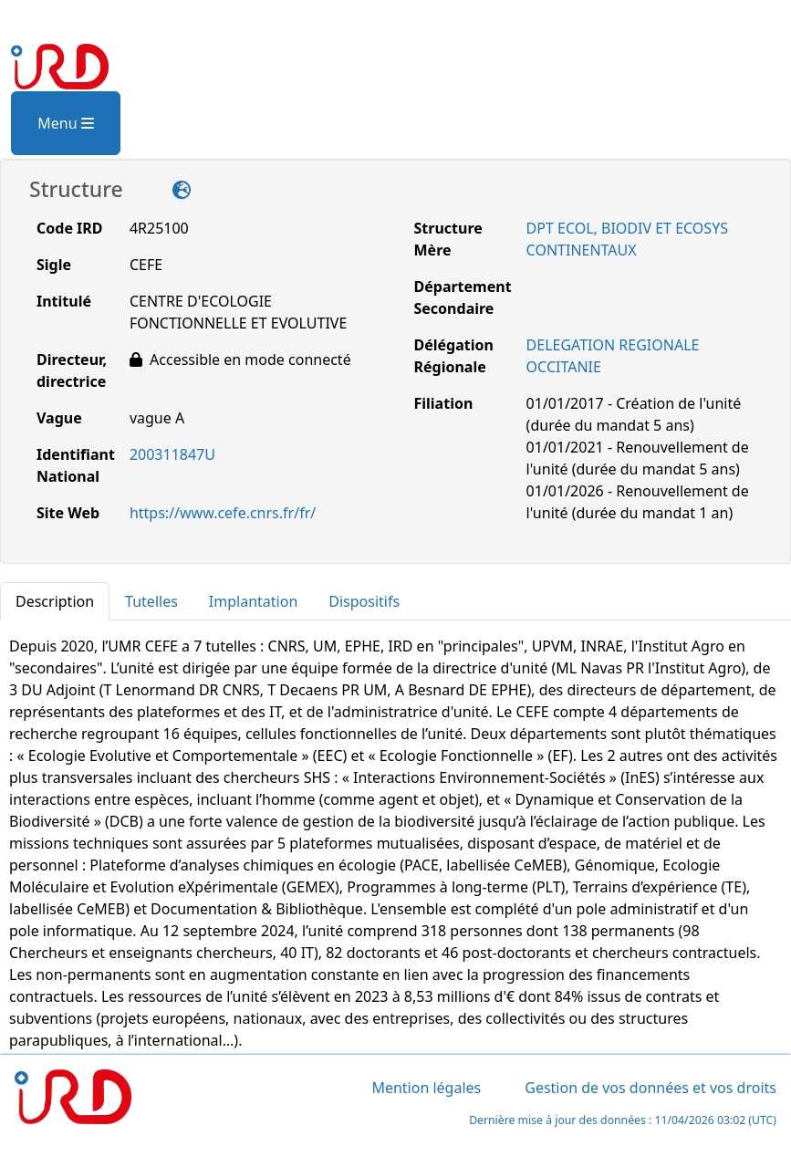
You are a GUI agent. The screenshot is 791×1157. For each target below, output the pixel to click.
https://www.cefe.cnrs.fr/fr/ (223, 513)
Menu (65, 123)
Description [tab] (55, 601)
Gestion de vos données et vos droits (650, 1088)
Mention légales (426, 1088)
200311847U (172, 454)
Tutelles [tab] (151, 601)
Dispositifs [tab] (364, 601)
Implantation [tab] (253, 601)
